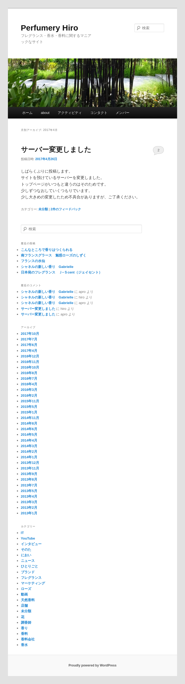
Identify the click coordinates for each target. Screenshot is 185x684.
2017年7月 (29, 339)
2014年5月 (29, 435)
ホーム (27, 113)
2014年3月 (29, 446)
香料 (24, 634)
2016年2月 (29, 395)
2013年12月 (30, 463)
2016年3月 (29, 390)
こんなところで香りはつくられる (47, 250)
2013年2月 (29, 508)
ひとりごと (29, 566)
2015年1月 (29, 412)
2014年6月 (29, 429)
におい (26, 555)
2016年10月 (30, 367)
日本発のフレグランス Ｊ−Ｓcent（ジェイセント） (61, 272)
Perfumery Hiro (49, 27)
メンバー (122, 113)
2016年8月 (29, 373)
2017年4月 (29, 351)
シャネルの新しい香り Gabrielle (47, 267)
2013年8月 (29, 479)
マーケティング (33, 583)
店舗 (24, 606)
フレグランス (31, 578)
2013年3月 (29, 502)
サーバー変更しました (56, 149)
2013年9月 (29, 474)
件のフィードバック (66, 209)
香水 (24, 645)
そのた (26, 550)
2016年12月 (30, 356)
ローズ (26, 589)
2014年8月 (29, 423)
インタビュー (31, 544)
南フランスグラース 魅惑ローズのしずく (53, 255)
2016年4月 (29, 384)
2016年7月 (29, 379)
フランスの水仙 (33, 261)
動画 (24, 594)
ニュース (28, 561)
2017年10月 (30, 334)
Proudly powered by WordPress (92, 665)
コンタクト (98, 113)
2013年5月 (29, 491)
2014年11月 (30, 418)
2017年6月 (29, 345)
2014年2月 (29, 452)
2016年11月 (30, 362)
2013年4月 (29, 496)
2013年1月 (29, 513)
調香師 (26, 623)
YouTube (28, 538)
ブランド (28, 572)
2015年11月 (30, 401)
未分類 (43, 209)
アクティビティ (70, 113)
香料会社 (28, 639)
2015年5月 (29, 407)
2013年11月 (30, 468)
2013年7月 (29, 485)
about (45, 113)
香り (24, 628)
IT (22, 533)
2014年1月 (29, 457)
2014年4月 (29, 440)
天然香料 (28, 600)
